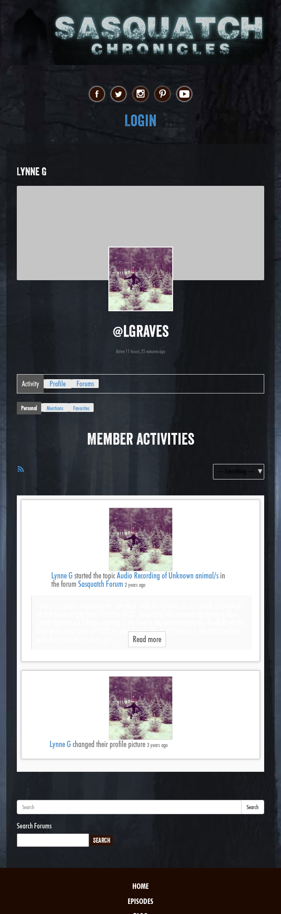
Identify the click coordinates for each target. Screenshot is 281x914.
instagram (140, 94)
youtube (184, 94)
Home (140, 886)
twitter (119, 94)
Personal (29, 408)
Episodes (140, 901)
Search (253, 807)
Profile (58, 383)
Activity (30, 383)
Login (140, 120)
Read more (147, 639)
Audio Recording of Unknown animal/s (167, 575)
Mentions (55, 408)
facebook (97, 94)
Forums (85, 383)
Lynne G (62, 575)
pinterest (162, 94)
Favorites (81, 408)
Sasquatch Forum (100, 584)
